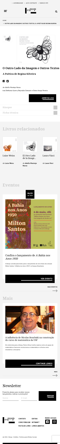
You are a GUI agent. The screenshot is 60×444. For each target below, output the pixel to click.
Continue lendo (44, 363)
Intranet (35, 422)
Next (51, 319)
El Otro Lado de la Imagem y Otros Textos (29, 159)
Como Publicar (24, 422)
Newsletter (12, 386)
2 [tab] (27, 331)
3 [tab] (29, 331)
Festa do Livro (24, 426)
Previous (8, 319)
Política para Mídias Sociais (28, 437)
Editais (34, 419)
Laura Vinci (48, 155)
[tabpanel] (30, 320)
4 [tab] (32, 331)
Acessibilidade (14, 3)
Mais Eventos (30, 290)
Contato (21, 419)
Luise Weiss (9, 155)
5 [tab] (35, 331)
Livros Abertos (38, 426)
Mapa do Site (46, 3)
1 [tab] (24, 331)
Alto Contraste (30, 3)
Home (4, 20)
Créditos (15, 437)
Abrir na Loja (48, 98)
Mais (30, 375)
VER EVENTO (46, 278)
